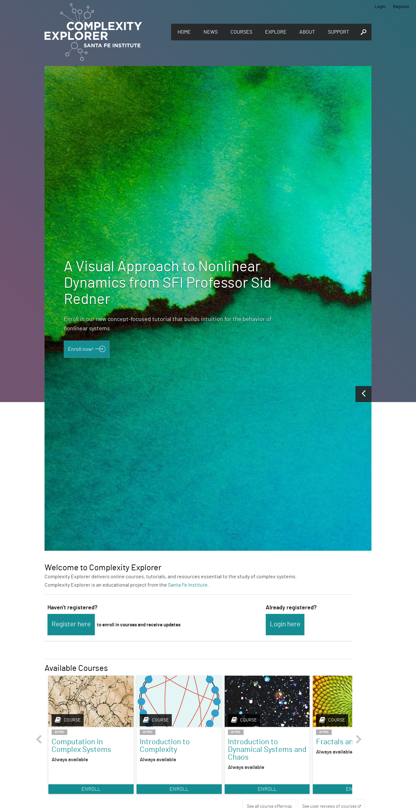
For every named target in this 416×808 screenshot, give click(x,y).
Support (338, 32)
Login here (285, 624)
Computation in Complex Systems (81, 745)
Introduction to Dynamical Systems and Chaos (235, 749)
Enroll (84, 795)
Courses (241, 32)
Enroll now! (81, 349)
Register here (71, 624)
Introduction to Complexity (152, 745)
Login (380, 6)
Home (184, 32)
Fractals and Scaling (299, 745)
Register (401, 6)
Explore (276, 32)
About (307, 32)
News (211, 32)
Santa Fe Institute (188, 585)
